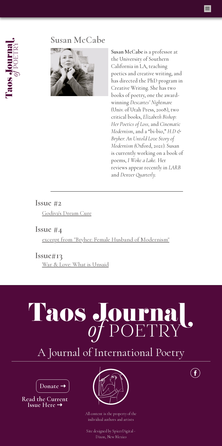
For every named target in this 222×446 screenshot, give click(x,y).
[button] (207, 8)
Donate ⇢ (53, 386)
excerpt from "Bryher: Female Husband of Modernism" (105, 239)
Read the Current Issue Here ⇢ (45, 402)
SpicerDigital (122, 431)
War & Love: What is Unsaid (75, 264)
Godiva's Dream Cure (67, 213)
